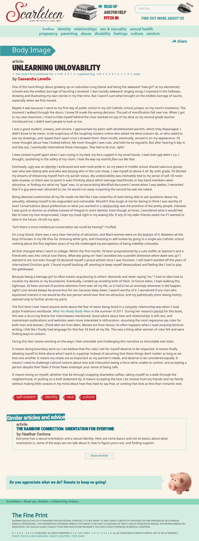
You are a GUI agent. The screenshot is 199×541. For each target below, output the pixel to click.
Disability (102, 33)
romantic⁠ (131, 307)
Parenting (69, 33)
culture (89, 397)
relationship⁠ (110, 206)
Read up (110, 6)
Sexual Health (141, 28)
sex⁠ (166, 320)
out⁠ (26, 147)
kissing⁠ (73, 171)
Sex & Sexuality (113, 28)
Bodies (48, 28)
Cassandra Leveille (34, 78)
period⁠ (158, 311)
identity (51, 397)
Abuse (86, 33)
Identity (64, 28)
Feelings (121, 33)
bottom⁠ (148, 234)
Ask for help (115, 12)
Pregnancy (48, 33)
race (70, 397)
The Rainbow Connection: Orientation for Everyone (65, 428)
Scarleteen (13, 501)
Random (153, 33)
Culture (137, 33)
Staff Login (78, 536)
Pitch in (111, 18)
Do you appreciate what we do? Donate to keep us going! (58, 482)
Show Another (99, 456)
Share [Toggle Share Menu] (179, 41)
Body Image (31, 51)
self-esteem (26, 397)
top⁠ (115, 117)
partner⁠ (84, 353)
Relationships (85, 28)
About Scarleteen (60, 536)
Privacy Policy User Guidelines (30, 536)
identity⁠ (50, 167)
